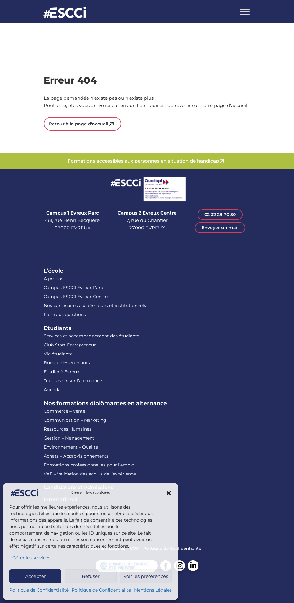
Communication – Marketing (75, 420)
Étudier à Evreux (61, 372)
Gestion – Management (69, 438)
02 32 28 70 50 (220, 214)
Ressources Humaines (67, 429)
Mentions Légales (153, 590)
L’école (53, 270)
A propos (53, 278)
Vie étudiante (58, 354)
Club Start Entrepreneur (70, 345)
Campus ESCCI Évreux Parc (73, 287)
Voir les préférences (145, 576)
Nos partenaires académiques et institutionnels (95, 305)
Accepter (35, 576)
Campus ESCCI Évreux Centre (76, 296)
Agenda (52, 390)
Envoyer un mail (220, 227)
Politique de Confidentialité (39, 590)
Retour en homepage (64, 13)
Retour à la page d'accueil (78, 124)
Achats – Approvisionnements (76, 456)
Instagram (179, 565)
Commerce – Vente (64, 411)
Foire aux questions (65, 314)
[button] (169, 493)
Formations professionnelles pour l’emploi (90, 465)
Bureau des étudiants (67, 363)
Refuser (91, 576)
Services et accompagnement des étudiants (91, 336)
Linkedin (193, 565)
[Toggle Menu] (245, 12)
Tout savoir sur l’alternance (73, 381)
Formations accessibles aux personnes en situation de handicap (143, 161)
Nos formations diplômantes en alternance (105, 403)
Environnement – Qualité (71, 447)
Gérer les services (31, 558)
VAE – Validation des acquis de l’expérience (90, 474)
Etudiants (57, 328)
